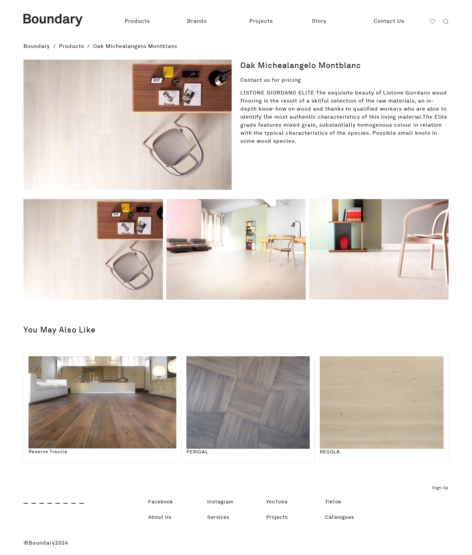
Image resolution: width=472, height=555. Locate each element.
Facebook (161, 502)
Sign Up (440, 488)
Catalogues (340, 517)
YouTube (277, 502)
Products (137, 21)
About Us (160, 517)
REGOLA (330, 452)
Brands (197, 21)
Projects (261, 21)
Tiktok (334, 502)
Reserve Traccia (47, 451)
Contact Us (389, 21)
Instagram (221, 502)
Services (219, 517)
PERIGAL (197, 452)
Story (319, 21)
